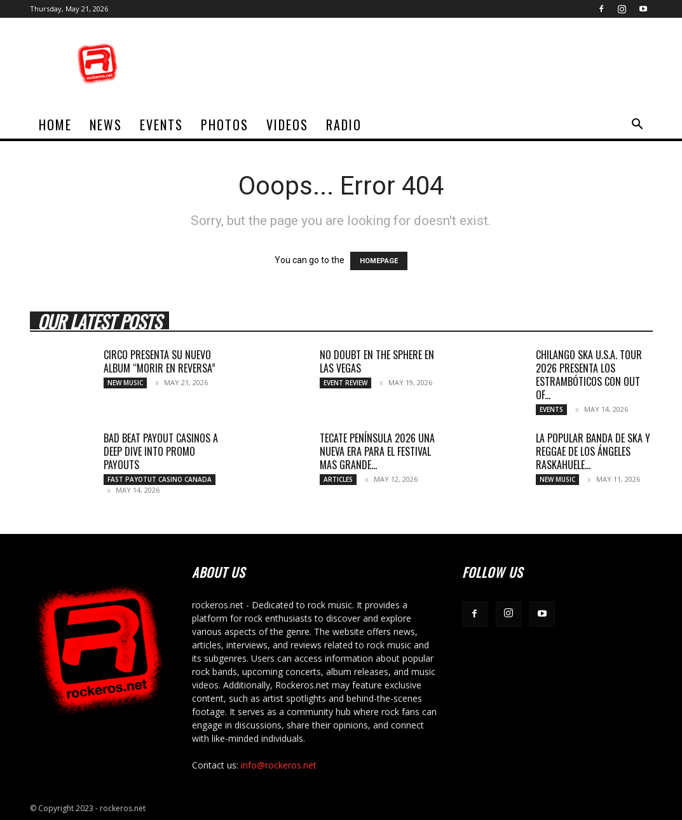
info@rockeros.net (279, 765)
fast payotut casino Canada (159, 479)
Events (161, 124)
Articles (338, 479)
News (106, 124)
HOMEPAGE (379, 261)
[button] (637, 126)
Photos (225, 124)
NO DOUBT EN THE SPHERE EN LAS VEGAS (377, 361)
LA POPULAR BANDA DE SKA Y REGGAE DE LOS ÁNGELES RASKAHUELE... (593, 451)
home (55, 124)
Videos (287, 124)
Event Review (345, 382)
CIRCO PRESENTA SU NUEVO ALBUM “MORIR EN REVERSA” (159, 361)
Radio (344, 124)
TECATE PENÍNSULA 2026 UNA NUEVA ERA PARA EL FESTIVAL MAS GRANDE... (377, 451)
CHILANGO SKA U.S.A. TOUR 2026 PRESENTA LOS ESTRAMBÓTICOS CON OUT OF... (589, 374)
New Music (125, 382)
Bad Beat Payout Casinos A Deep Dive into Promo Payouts (161, 451)
